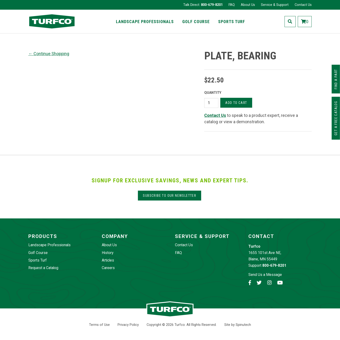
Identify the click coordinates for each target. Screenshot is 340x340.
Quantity (212, 93)
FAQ (232, 5)
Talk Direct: (203, 5)
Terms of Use (99, 325)
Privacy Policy (128, 325)
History (107, 252)
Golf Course (196, 21)
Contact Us (303, 5)
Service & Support (275, 5)
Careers (108, 268)
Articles (108, 260)
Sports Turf (231, 21)
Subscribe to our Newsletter (169, 195)
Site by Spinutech (237, 325)
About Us (248, 5)
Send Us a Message (265, 274)
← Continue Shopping (48, 53)
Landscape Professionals (145, 21)
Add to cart (236, 103)
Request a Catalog (43, 268)
